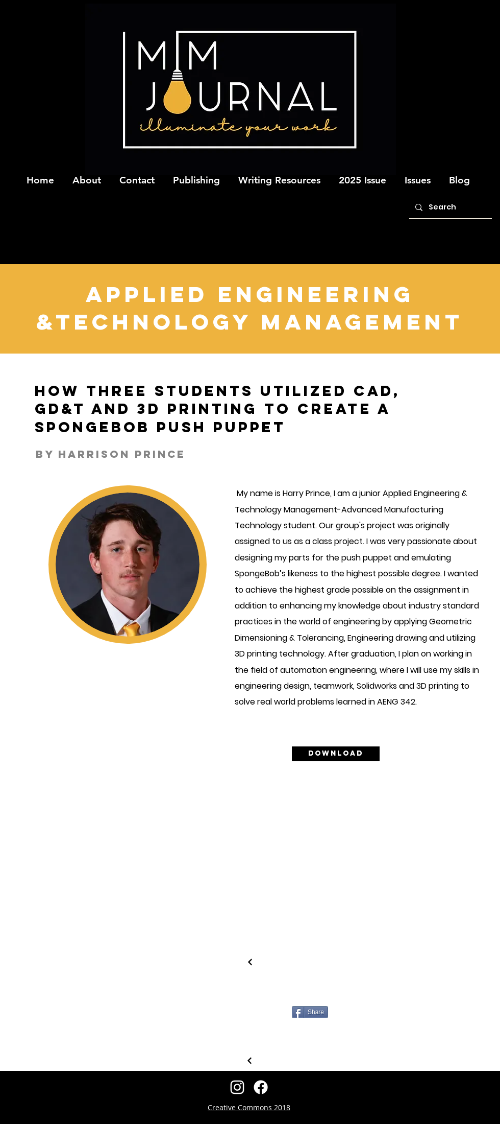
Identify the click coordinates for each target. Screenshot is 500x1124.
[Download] (336, 753)
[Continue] (250, 962)
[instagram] (237, 1087)
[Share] (310, 1012)
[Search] (449, 207)
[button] (86, 175)
